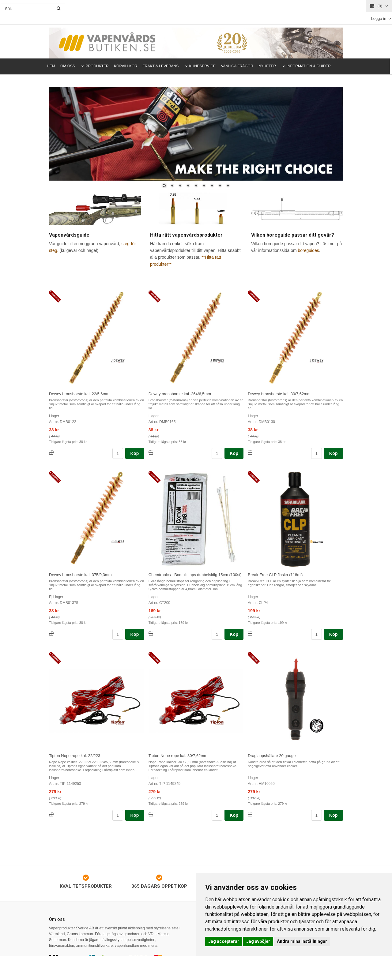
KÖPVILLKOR (125, 66)
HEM (51, 66)
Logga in (378, 18)
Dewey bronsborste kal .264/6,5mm (180, 394)
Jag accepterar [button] (223, 941)
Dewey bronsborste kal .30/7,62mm (279, 394)
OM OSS (67, 66)
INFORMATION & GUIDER (309, 66)
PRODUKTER (96, 66)
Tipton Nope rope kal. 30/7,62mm (178, 755)
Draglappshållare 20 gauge (272, 755)
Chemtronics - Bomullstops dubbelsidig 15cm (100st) (195, 574)
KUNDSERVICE (202, 66)
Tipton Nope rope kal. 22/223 (74, 755)
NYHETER (267, 66)
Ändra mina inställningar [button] (302, 941)
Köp (134, 453)
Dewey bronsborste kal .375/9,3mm (80, 574)
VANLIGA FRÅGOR (237, 66)
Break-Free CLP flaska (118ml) (275, 574)
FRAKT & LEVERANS (160, 66)
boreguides (308, 250)
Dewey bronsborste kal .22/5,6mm (79, 394)
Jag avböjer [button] (258, 941)
